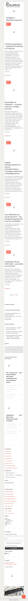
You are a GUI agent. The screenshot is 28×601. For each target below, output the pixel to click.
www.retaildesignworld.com (10, 498)
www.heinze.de (8, 453)
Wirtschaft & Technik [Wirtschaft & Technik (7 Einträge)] (10, 477)
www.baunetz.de (8, 456)
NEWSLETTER (8, 523)
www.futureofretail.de (9, 494)
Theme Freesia (17, 590)
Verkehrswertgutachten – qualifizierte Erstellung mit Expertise (14, 46)
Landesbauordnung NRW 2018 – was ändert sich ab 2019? (14, 264)
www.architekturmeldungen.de (11, 467)
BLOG (6, 518)
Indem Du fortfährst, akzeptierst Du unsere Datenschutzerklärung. (13, 544)
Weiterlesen (7, 75)
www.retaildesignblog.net (10, 496)
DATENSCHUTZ (8, 319)
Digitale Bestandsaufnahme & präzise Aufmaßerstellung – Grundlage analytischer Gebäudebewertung (14, 337)
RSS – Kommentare (9, 513)
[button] (14, 377)
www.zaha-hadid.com (9, 503)
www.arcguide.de (8, 460)
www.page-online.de (9, 491)
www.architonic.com (9, 463)
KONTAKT (7, 522)
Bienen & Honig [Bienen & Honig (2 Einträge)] (9, 475)
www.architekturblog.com (10, 465)
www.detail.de (8, 451)
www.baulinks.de (8, 458)
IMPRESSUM (7, 519)
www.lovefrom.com (9, 505)
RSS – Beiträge (8, 510)
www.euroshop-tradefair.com (11, 501)
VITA (6, 525)
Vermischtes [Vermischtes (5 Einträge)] (19, 475)
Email (6, 538)
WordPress (15, 592)
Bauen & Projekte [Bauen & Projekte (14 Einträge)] (10, 472)
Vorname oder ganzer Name (11, 534)
